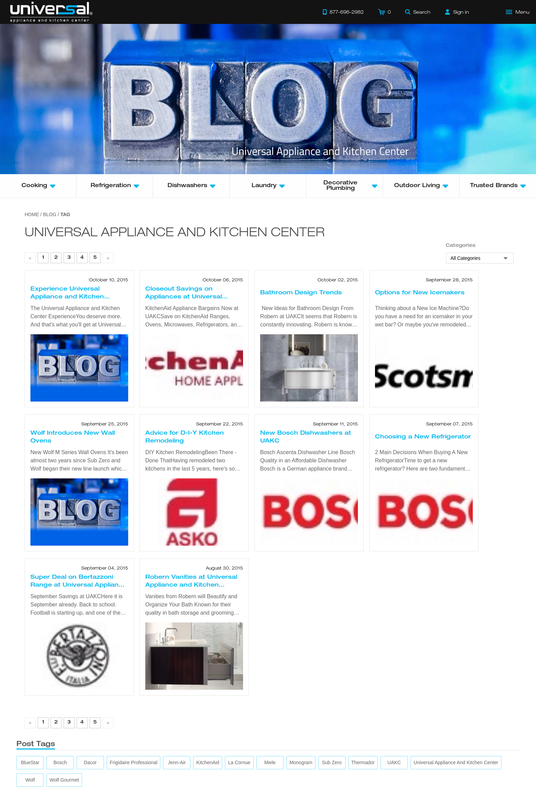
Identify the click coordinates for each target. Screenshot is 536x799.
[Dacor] (90, 762)
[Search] (418, 12)
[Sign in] (457, 12)
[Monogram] (301, 762)
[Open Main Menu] (518, 12)
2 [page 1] (56, 257)
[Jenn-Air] (176, 762)
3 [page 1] (69, 257)
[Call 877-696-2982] (343, 12)
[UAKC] (394, 762)
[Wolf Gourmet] (64, 780)
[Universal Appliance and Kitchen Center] (456, 762)
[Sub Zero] (332, 762)
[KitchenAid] (207, 762)
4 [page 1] (82, 257)
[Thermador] (363, 762)
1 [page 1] (43, 257)
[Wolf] (30, 780)
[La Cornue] (239, 762)
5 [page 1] (95, 257)
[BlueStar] (30, 762)
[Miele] (270, 762)
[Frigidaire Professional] (133, 762)
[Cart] (384, 11)
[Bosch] (60, 762)
